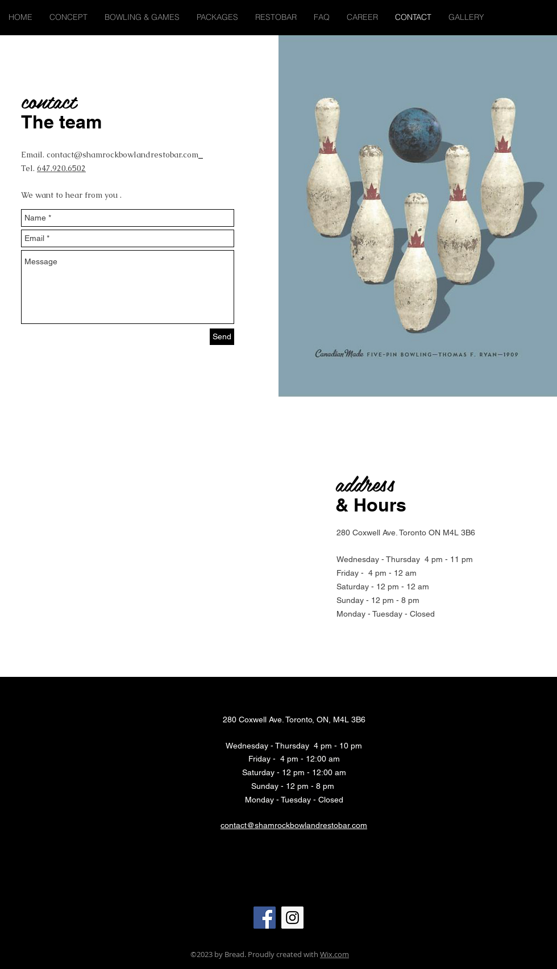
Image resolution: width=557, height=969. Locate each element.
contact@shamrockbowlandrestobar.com (122, 154)
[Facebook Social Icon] (264, 917)
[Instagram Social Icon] (292, 917)
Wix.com (334, 954)
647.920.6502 (61, 168)
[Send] (222, 336)
